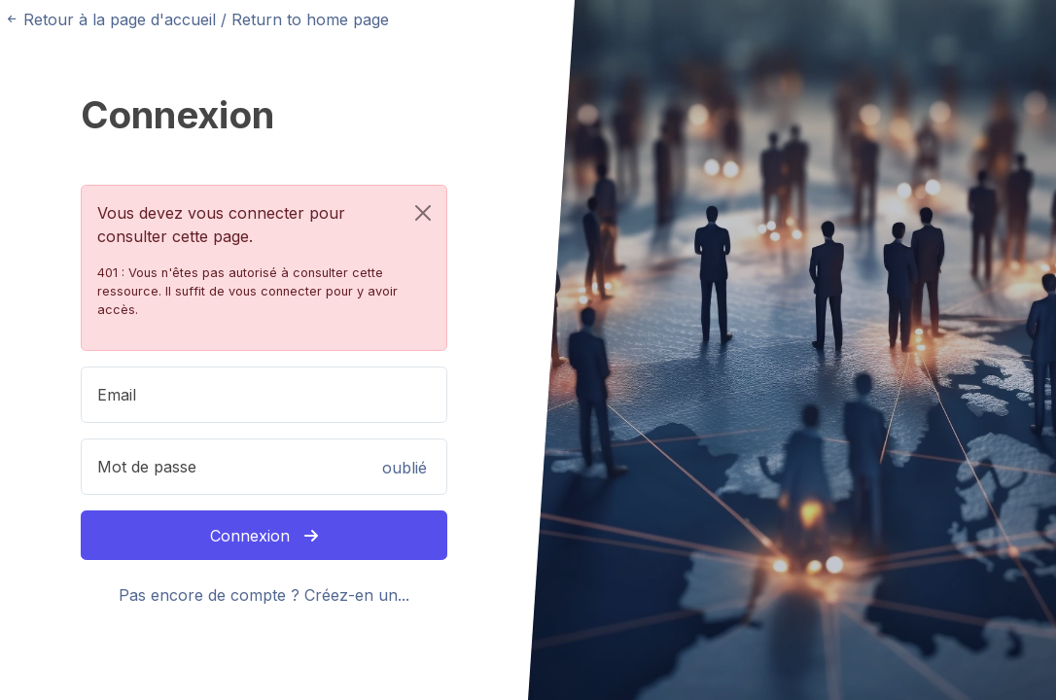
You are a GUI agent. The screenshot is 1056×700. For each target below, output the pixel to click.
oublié (404, 467)
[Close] (423, 213)
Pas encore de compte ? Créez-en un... (264, 595)
